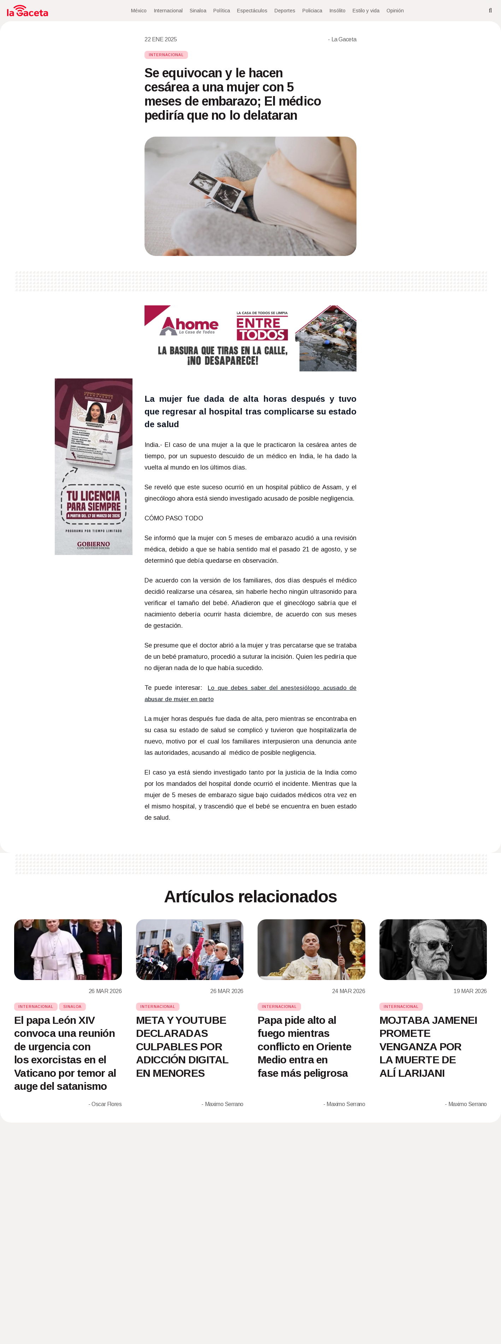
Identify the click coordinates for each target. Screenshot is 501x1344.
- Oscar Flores (105, 1104)
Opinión (395, 10)
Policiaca (312, 10)
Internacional (168, 10)
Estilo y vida (366, 10)
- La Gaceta (342, 39)
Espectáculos (252, 10)
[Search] (490, 10)
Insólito (337, 10)
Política (221, 10)
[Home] (27, 10)
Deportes (285, 10)
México (139, 10)
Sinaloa (198, 10)
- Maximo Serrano (222, 1104)
